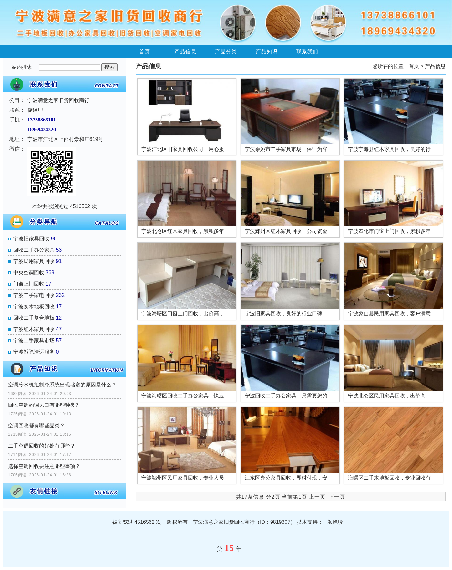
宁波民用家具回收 (34, 261)
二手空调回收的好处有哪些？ (41, 446)
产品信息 (185, 51)
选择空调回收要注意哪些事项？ (44, 466)
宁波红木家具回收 (34, 329)
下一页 (337, 497)
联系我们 (307, 51)
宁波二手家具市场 (34, 340)
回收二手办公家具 (34, 250)
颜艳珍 (335, 522)
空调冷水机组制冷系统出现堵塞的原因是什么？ (62, 384)
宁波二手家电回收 (34, 295)
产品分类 (226, 51)
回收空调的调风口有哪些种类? (43, 405)
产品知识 (267, 51)
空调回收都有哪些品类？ (36, 425)
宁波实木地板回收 (34, 306)
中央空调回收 (28, 272)
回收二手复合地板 (34, 318)
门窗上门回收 (28, 284)
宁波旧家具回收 (31, 238)
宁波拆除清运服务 (34, 351)
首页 (144, 51)
